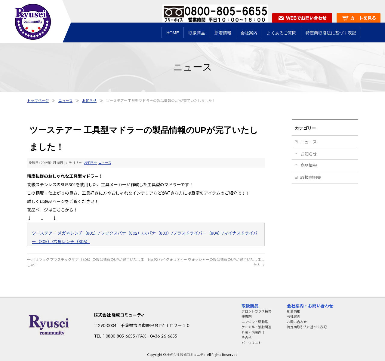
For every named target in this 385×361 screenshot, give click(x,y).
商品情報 (308, 165)
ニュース (65, 100)
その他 (246, 337)
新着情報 (293, 311)
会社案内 (293, 316)
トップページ (38, 100)
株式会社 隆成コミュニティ (186, 354)
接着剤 (246, 316)
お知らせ (89, 100)
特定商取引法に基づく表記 (307, 327)
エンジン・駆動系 (255, 322)
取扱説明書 (310, 177)
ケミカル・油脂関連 (256, 327)
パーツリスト (251, 343)
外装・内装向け (253, 332)
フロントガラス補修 (256, 311)
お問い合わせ (297, 322)
